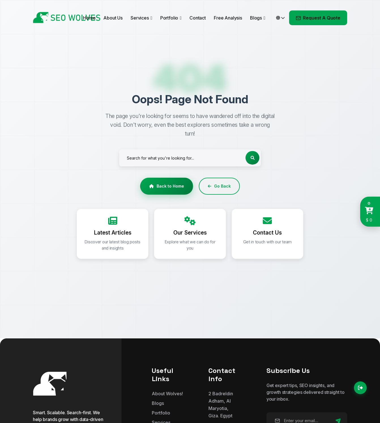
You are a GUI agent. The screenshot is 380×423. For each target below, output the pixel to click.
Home (89, 18)
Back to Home (166, 186)
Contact (197, 18)
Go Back (219, 186)
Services (140, 18)
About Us (113, 18)
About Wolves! (167, 393)
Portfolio (169, 18)
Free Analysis (228, 18)
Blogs (256, 18)
